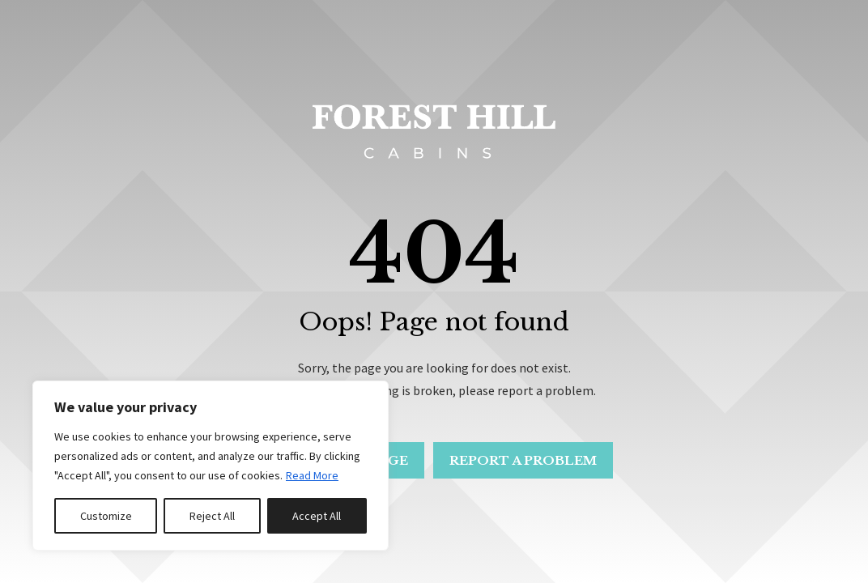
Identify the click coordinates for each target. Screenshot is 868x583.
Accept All (316, 516)
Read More (312, 475)
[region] (210, 466)
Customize (106, 516)
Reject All (212, 516)
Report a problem (524, 460)
